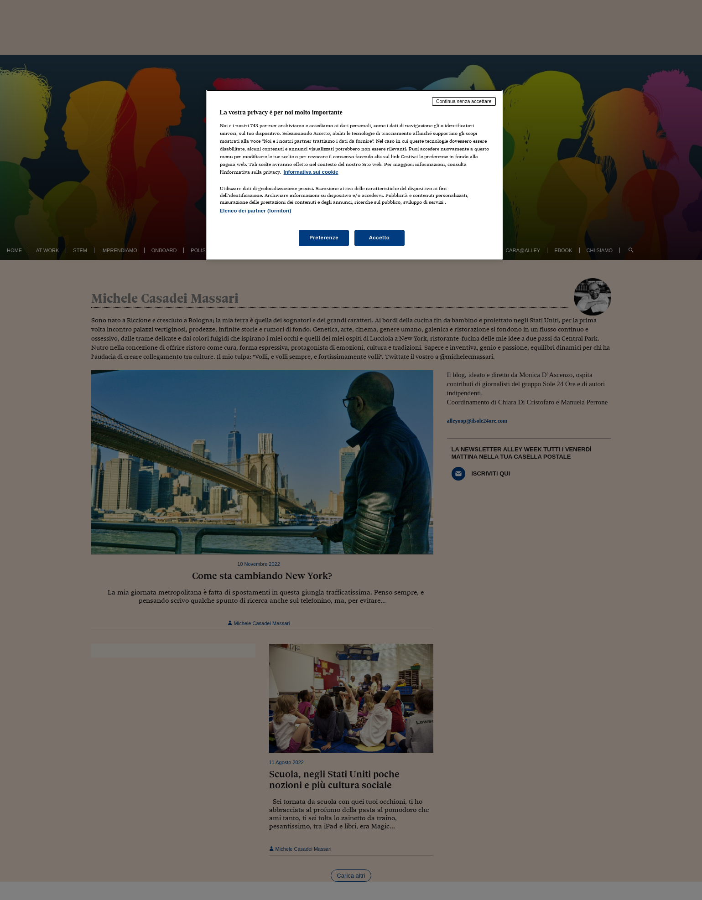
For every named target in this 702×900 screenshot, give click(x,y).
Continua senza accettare (464, 101)
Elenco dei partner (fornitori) (255, 210)
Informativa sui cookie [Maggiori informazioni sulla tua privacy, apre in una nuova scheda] (311, 172)
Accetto (379, 237)
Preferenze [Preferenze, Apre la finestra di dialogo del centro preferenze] (323, 237)
